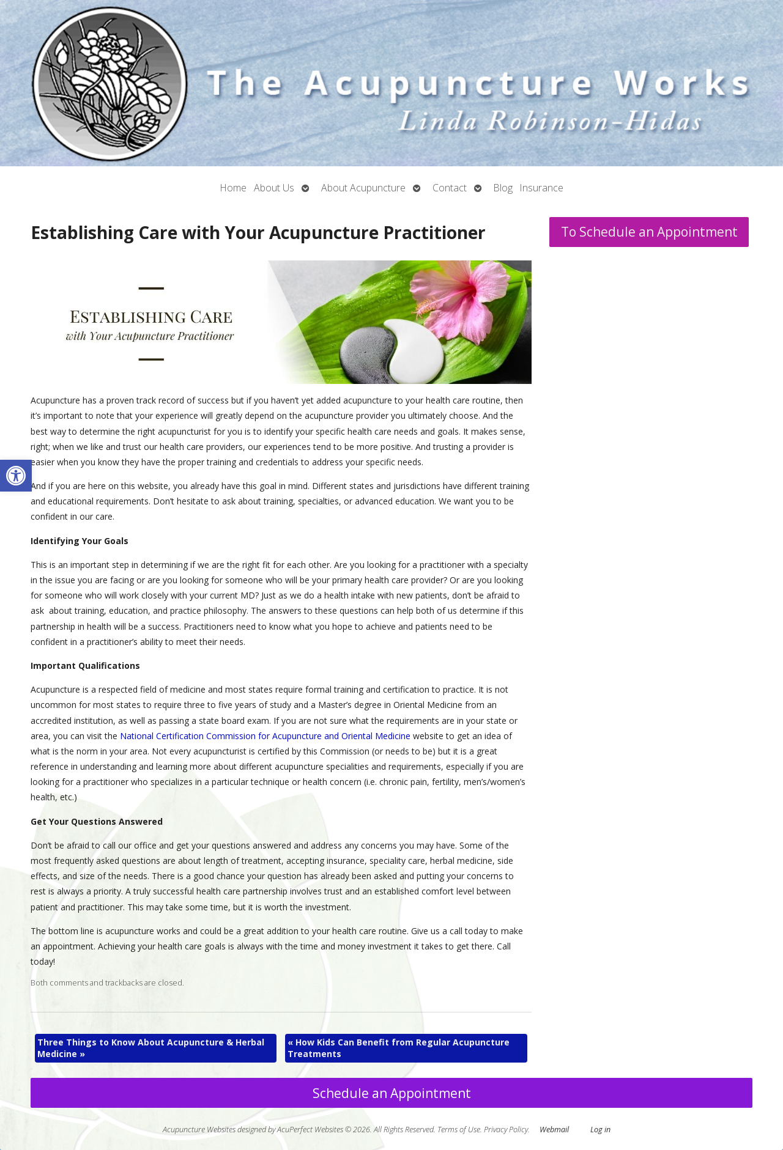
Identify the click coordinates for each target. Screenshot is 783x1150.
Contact (449, 187)
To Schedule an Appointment (649, 231)
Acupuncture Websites (199, 1129)
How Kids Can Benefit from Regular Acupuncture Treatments (399, 1048)
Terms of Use (458, 1129)
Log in (600, 1129)
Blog (503, 187)
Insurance (541, 187)
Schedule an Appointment (392, 1093)
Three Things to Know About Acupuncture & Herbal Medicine (150, 1048)
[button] (16, 476)
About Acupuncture (363, 187)
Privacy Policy (506, 1129)
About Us (274, 187)
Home (233, 187)
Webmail (554, 1129)
